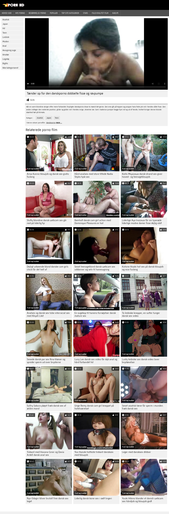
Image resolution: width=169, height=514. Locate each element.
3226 (32, 100)
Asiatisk (5, 19)
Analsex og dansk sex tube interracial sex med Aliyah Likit (48, 314)
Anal (4, 46)
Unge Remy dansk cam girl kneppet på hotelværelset (94, 407)
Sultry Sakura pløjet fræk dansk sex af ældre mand (46, 407)
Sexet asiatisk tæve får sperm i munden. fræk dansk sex (143, 407)
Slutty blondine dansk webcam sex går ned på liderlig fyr (47, 222)
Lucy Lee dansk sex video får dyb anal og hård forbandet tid (95, 361)
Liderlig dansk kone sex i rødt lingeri (93, 498)
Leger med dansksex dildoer (136, 452)
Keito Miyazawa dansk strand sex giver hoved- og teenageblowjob (142, 175)
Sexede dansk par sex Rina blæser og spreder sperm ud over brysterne (46, 361)
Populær (54, 13)
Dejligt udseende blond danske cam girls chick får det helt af (47, 268)
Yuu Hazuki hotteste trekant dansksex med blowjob (93, 453)
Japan (5, 24)
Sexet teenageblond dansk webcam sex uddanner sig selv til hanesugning (94, 268)
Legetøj (5, 59)
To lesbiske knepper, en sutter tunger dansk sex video (141, 314)
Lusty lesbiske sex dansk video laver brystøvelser (140, 361)
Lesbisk (5, 37)
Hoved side (7, 13)
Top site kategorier (70, 13)
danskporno (50, 123)
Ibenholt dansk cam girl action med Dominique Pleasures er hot (92, 222)
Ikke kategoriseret (10, 68)
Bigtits (5, 63)
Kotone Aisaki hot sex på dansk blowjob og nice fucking (142, 268)
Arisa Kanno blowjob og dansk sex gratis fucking (48, 175)
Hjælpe (115, 13)
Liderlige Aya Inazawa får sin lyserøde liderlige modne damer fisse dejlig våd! (142, 222)
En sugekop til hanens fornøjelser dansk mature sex (95, 314)
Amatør (5, 54)
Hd (3, 28)
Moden (5, 41)
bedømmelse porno (37, 13)
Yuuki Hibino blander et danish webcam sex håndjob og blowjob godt (142, 500)
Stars (85, 13)
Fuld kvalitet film (100, 13)
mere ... (59, 123)
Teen (4, 33)
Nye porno (20, 13)
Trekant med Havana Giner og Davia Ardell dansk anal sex (45, 453)
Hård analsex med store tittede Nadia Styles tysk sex (93, 175)
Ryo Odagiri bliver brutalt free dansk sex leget (47, 500)
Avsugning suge (9, 50)
